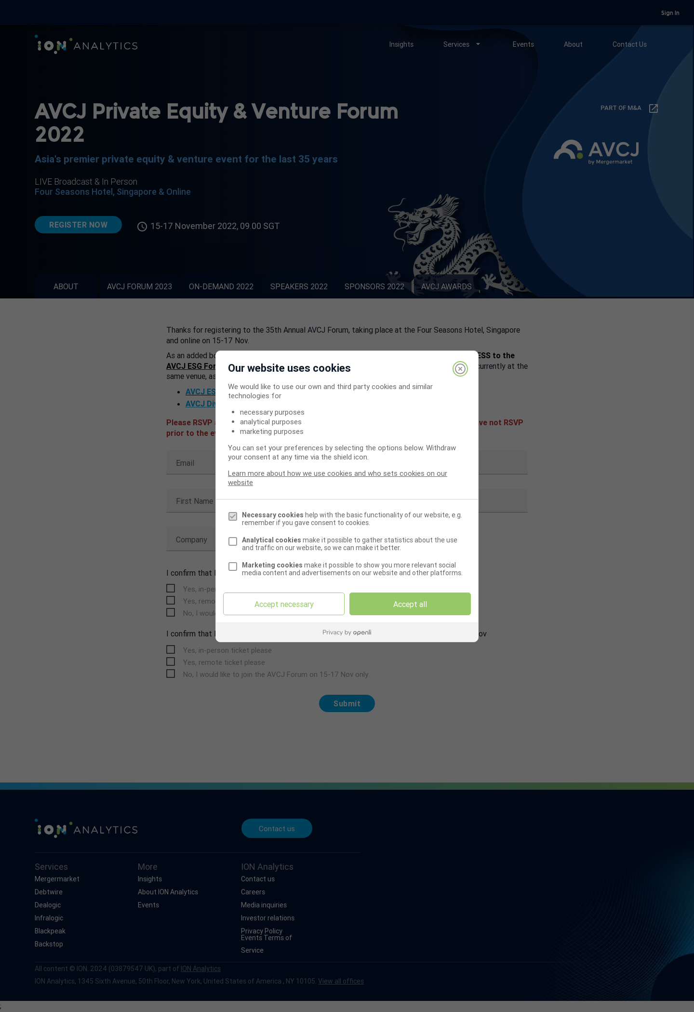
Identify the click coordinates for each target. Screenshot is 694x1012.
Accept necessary (284, 604)
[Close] (460, 369)
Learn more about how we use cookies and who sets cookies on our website (337, 478)
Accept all (410, 604)
